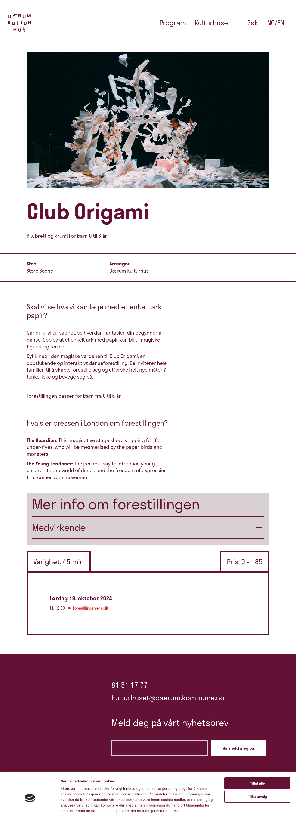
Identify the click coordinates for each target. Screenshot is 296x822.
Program (173, 22)
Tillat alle (257, 767)
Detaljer (246, 813)
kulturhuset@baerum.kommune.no (167, 697)
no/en (275, 22)
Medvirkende (58, 527)
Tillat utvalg (257, 780)
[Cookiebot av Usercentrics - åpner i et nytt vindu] (30, 813)
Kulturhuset (213, 22)
